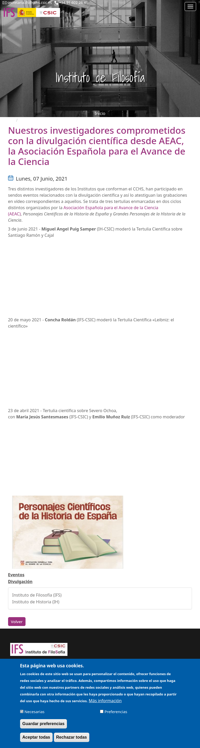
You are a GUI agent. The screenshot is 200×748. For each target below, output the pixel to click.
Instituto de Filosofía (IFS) (37, 595)
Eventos (16, 575)
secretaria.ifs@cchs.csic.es (29, 2)
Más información (105, 701)
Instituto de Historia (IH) (35, 602)
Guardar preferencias (43, 723)
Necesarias (34, 711)
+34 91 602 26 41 (73, 2)
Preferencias (115, 711)
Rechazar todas (71, 737)
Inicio (100, 113)
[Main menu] (190, 6)
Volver (17, 621)
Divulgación (20, 581)
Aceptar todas (36, 737)
